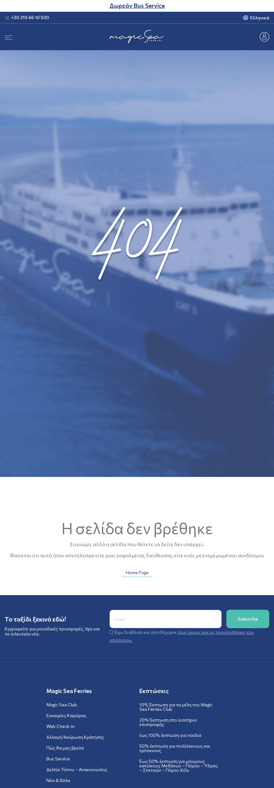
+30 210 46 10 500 (30, 17)
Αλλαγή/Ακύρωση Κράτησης (75, 737)
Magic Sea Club (61, 705)
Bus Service (58, 759)
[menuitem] (234, 17)
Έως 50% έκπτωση (178, 765)
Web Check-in (60, 726)
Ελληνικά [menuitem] (259, 17)
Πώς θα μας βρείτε (65, 748)
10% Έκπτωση (175, 707)
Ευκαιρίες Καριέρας (66, 715)
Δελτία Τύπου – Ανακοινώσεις (76, 769)
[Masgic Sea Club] (264, 36)
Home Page (137, 572)
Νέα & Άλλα (58, 780)
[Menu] (8, 37)
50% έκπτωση (174, 748)
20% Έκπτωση (168, 722)
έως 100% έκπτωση (170, 735)
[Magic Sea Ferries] (137, 37)
